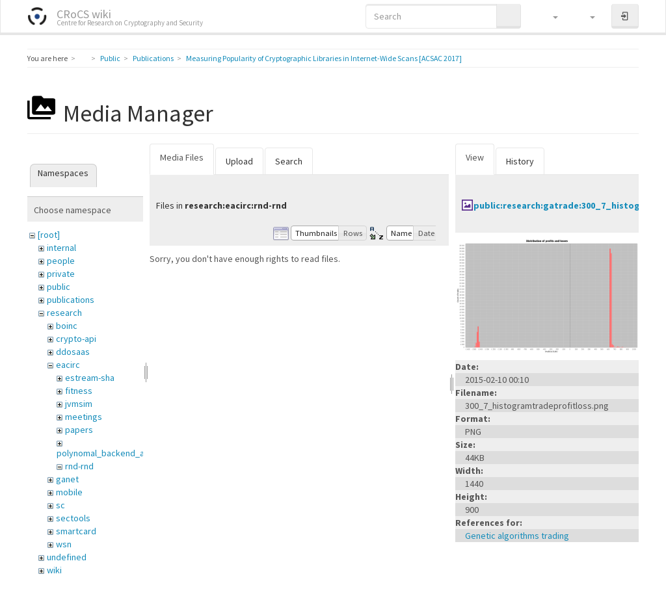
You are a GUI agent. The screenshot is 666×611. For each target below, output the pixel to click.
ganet (67, 479)
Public (110, 58)
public (58, 286)
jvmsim (78, 404)
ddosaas (73, 352)
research (64, 312)
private (61, 274)
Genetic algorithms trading (517, 535)
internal (61, 248)
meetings (83, 416)
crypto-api (76, 338)
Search (288, 161)
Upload (239, 161)
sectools (73, 518)
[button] (549, 16)
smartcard (76, 531)
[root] (49, 234)
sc (60, 505)
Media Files (182, 157)
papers (79, 430)
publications (70, 300)
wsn (64, 544)
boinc (66, 326)
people (61, 260)
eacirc (68, 364)
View (475, 157)
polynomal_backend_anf (104, 453)
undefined (67, 557)
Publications (153, 58)
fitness (78, 390)
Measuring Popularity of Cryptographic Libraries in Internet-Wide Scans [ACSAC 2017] (324, 58)
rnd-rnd (79, 466)
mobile (69, 492)
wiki (54, 570)
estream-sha (89, 378)
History (520, 161)
